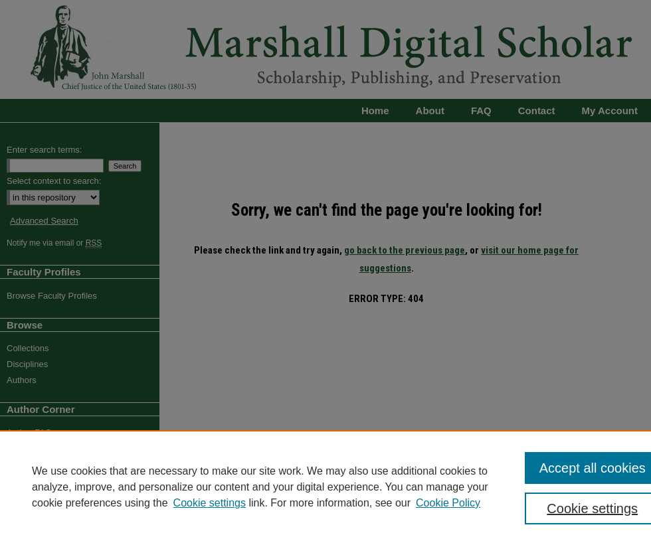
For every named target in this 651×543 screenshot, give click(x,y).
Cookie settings (209, 502)
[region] (325, 486)
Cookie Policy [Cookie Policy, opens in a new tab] (448, 502)
